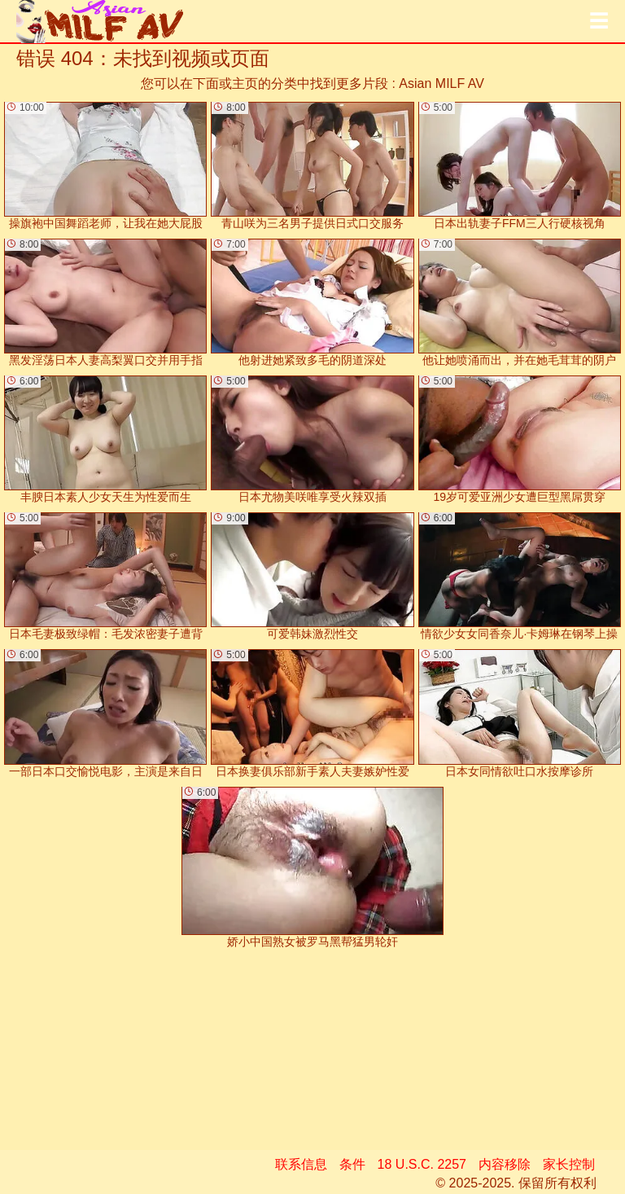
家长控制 (569, 1164)
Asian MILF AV (441, 83)
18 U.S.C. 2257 (422, 1164)
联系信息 (301, 1164)
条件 (352, 1164)
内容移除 (505, 1164)
